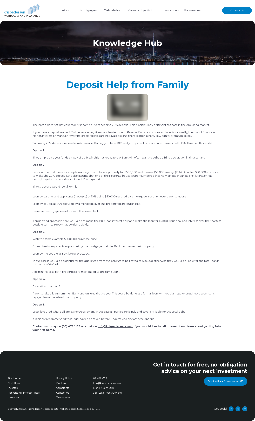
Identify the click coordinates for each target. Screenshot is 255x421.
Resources (192, 10)
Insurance (169, 10)
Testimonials (63, 397)
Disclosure (62, 383)
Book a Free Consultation (225, 378)
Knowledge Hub (141, 10)
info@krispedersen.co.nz (115, 326)
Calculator (112, 10)
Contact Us (237, 8)
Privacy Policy (64, 378)
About (67, 10)
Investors (13, 387)
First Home (14, 378)
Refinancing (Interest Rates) (24, 392)
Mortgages (88, 10)
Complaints (62, 387)
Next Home (14, 383)
